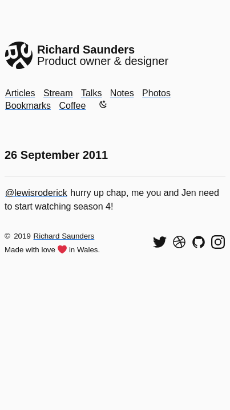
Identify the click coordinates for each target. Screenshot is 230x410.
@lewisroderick (36, 193)
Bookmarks (28, 105)
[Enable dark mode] (103, 104)
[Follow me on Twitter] (159, 242)
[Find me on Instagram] (218, 242)
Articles (20, 93)
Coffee (72, 105)
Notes (122, 93)
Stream (58, 93)
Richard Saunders (64, 236)
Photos (156, 93)
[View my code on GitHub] (198, 242)
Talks (91, 93)
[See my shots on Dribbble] (179, 242)
